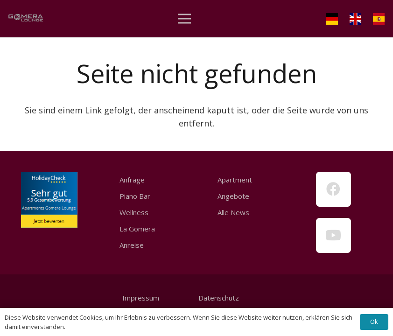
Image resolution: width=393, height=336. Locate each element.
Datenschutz (217, 297)
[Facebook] (333, 189)
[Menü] (184, 18)
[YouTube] (333, 235)
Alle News (233, 212)
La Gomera (137, 228)
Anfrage (132, 179)
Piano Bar (134, 196)
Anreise (131, 245)
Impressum (140, 297)
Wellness (133, 212)
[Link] (25, 19)
